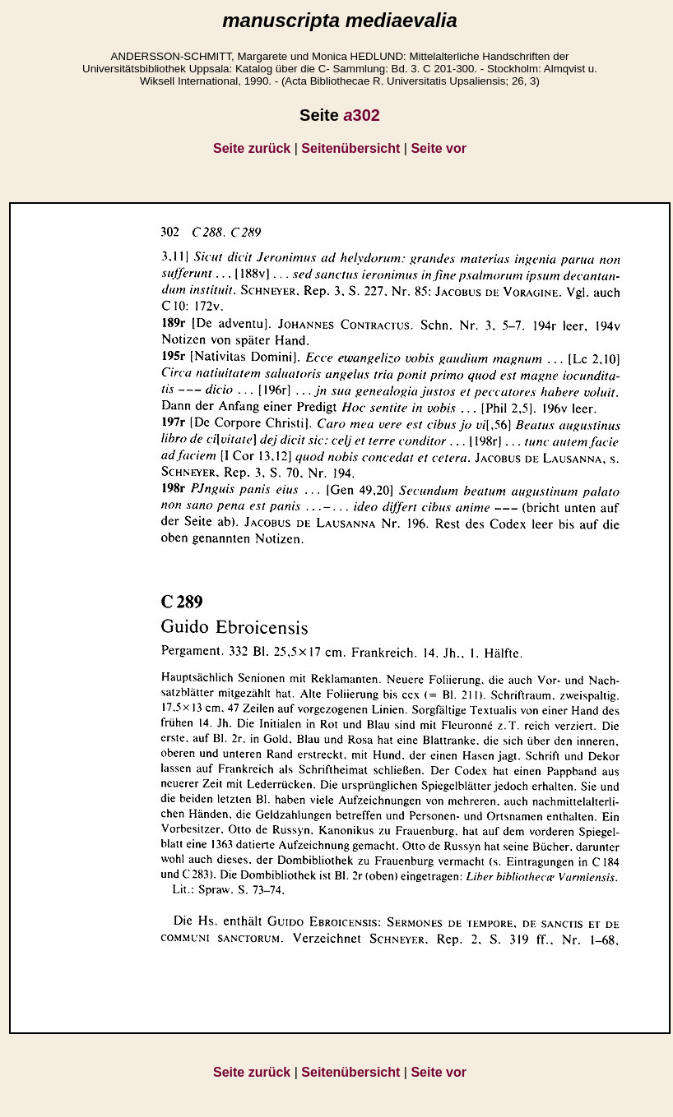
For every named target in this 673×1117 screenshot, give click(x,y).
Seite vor (438, 148)
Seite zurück (251, 148)
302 (361, 115)
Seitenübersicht (350, 148)
